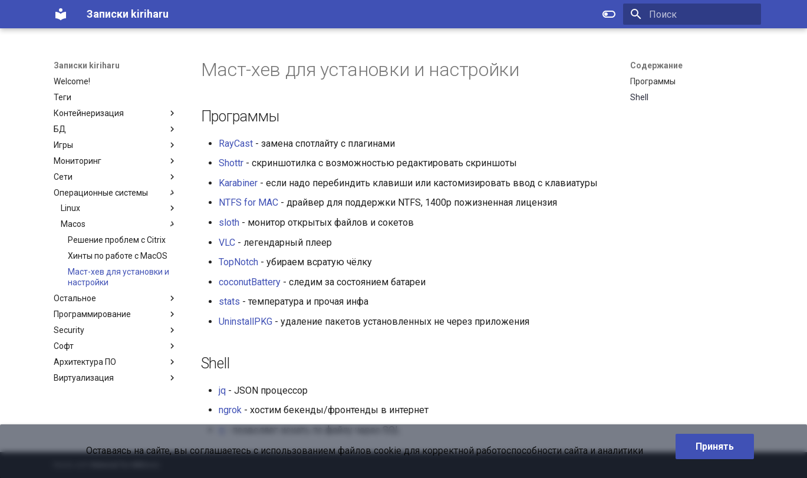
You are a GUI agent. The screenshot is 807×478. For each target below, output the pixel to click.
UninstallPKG (245, 321)
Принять (715, 446)
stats (229, 301)
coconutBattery (250, 282)
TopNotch (238, 262)
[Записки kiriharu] (61, 14)
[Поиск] (692, 14)
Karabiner (238, 183)
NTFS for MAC (248, 202)
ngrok (230, 410)
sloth (229, 222)
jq (222, 390)
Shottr (231, 163)
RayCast (236, 143)
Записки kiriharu (87, 65)
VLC (227, 242)
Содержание (656, 65)
